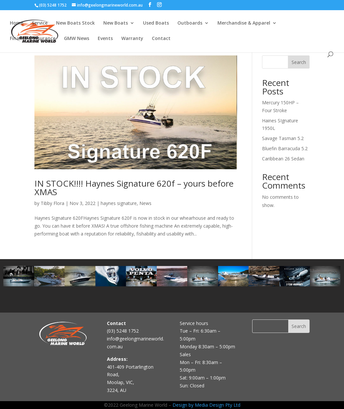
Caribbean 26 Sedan (283, 158)
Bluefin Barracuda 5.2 (285, 148)
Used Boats (156, 23)
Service (40, 23)
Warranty (132, 38)
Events (105, 38)
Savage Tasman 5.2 (283, 138)
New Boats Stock (75, 23)
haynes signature (119, 203)
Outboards (189, 23)
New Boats (115, 23)
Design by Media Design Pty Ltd (206, 405)
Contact (161, 38)
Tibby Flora (52, 203)
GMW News (76, 38)
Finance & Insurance (32, 38)
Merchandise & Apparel (243, 23)
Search (299, 62)
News (145, 203)
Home (16, 23)
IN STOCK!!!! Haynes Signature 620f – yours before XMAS (133, 187)
